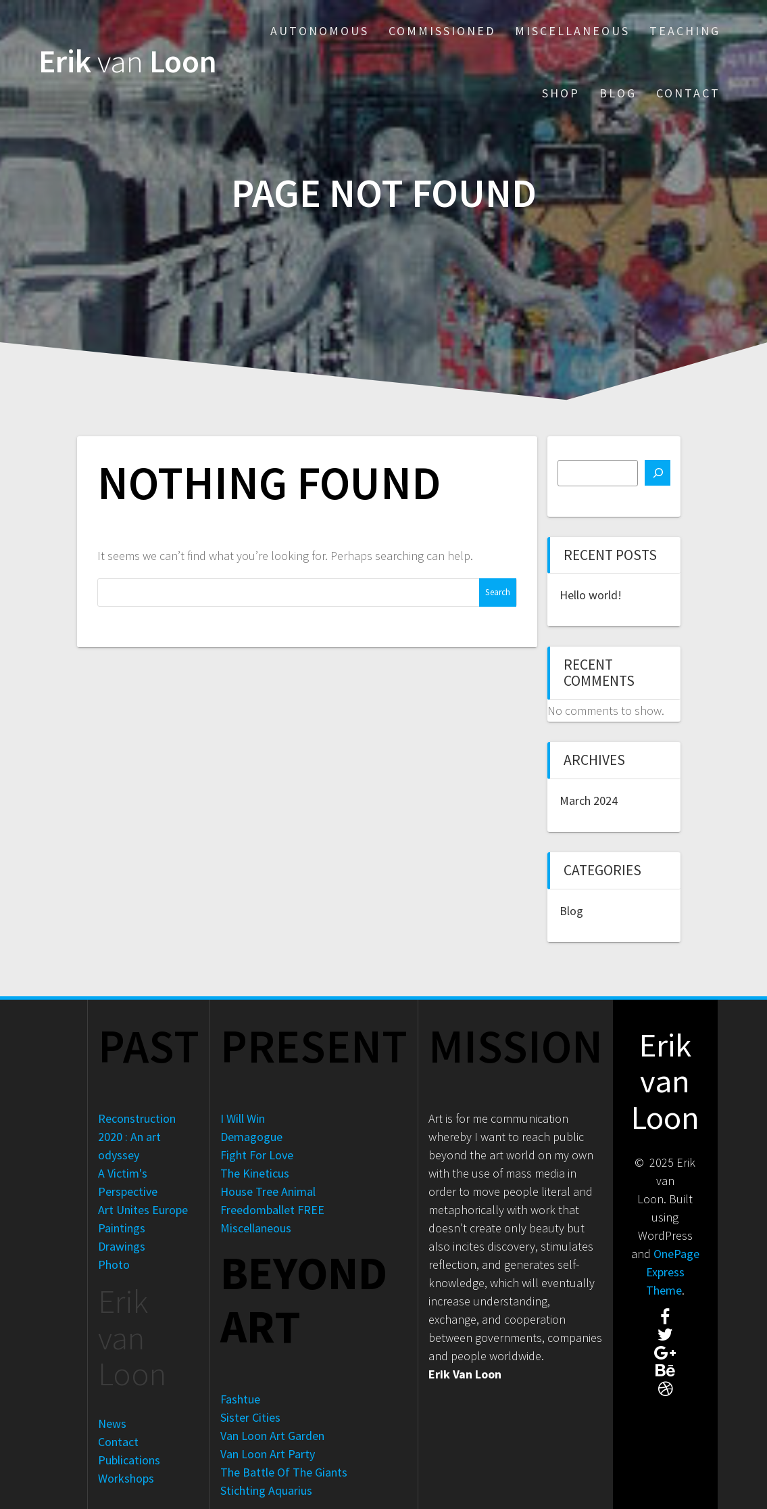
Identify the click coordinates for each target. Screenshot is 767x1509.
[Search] (657, 473)
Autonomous (319, 31)
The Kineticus (254, 1173)
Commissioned (442, 31)
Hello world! (591, 595)
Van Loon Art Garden (272, 1435)
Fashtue (240, 1399)
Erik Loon (128, 62)
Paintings (121, 1228)
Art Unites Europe (143, 1209)
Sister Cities (250, 1417)
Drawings (121, 1246)
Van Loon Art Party (267, 1454)
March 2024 (589, 800)
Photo (114, 1264)
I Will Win (242, 1118)
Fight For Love (256, 1155)
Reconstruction (137, 1118)
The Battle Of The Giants (283, 1472)
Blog (618, 93)
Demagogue (251, 1136)
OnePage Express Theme (672, 1272)
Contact (688, 93)
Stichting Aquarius (266, 1490)
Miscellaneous (572, 31)
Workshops (126, 1478)
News (112, 1423)
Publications (129, 1460)
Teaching (684, 31)
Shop (561, 93)
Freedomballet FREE (272, 1209)
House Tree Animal (268, 1191)
